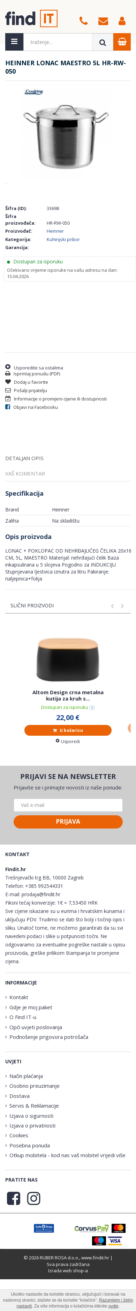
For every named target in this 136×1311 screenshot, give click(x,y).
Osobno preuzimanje (34, 1125)
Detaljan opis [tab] (24, 497)
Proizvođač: (18, 270)
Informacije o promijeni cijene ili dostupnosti (56, 438)
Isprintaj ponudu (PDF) (32, 413)
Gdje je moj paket (30, 1046)
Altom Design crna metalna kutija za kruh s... (68, 734)
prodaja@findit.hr (41, 933)
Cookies (18, 1174)
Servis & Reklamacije (34, 1144)
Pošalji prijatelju (26, 430)
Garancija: (17, 287)
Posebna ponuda (29, 1184)
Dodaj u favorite (26, 421)
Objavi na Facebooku (31, 446)
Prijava (68, 861)
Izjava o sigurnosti (31, 1155)
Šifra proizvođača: (20, 259)
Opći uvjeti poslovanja (35, 1066)
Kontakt (18, 1036)
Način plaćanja (26, 1115)
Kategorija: (18, 279)
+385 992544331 (44, 925)
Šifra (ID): (16, 248)
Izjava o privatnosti (32, 1164)
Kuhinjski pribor (63, 279)
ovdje (113, 1306)
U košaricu (68, 770)
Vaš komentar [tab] (25, 512)
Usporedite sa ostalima (34, 406)
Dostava (19, 1135)
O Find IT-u (22, 1056)
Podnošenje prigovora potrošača (48, 1076)
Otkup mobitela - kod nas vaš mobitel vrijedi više (67, 1194)
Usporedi (68, 781)
